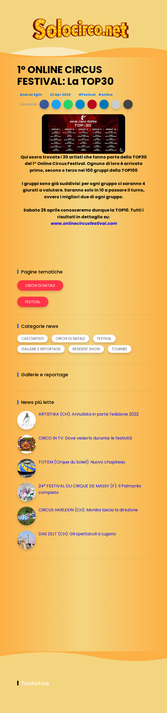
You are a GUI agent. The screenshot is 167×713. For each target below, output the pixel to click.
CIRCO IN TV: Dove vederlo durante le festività (85, 438)
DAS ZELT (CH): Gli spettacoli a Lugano (77, 534)
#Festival (87, 94)
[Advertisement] (56, 599)
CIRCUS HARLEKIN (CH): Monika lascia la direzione (88, 510)
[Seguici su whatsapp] (137, 7)
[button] (44, 104)
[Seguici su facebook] (110, 7)
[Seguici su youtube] (146, 7)
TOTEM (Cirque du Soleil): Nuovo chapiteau (81, 462)
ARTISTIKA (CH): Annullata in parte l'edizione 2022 (88, 414)
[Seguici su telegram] (128, 7)
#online (105, 94)
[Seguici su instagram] (119, 7)
